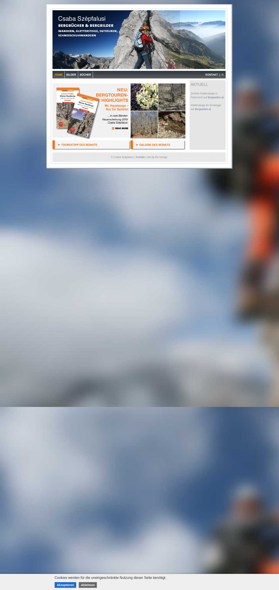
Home (59, 74)
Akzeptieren (65, 585)
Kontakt (140, 157)
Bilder (71, 74)
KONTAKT (211, 74)
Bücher (85, 74)
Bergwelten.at (216, 97)
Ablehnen (88, 585)
